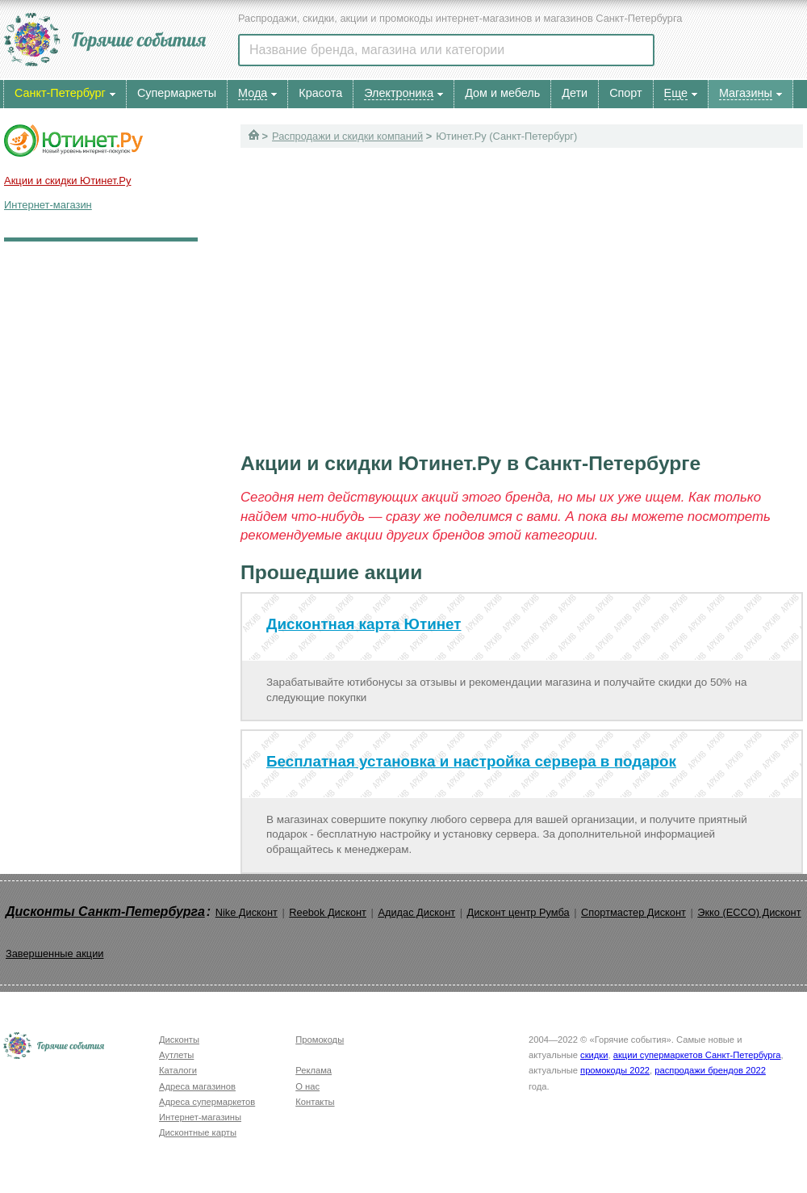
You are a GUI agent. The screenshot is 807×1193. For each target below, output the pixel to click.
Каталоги (178, 1070)
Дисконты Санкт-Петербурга (105, 911)
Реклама (313, 1070)
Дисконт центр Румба (518, 912)
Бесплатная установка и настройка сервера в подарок (471, 761)
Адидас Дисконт (416, 912)
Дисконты (179, 1039)
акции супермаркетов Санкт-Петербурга (697, 1055)
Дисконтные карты (197, 1132)
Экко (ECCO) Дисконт (749, 912)
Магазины (745, 92)
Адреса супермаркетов (207, 1102)
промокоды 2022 (615, 1070)
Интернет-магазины (200, 1117)
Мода (252, 92)
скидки (594, 1055)
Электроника (398, 92)
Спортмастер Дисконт (633, 912)
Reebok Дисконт (327, 912)
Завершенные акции (54, 953)
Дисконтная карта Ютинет (364, 623)
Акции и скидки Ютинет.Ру (67, 180)
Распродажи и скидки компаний (347, 136)
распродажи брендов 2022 (710, 1070)
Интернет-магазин (48, 205)
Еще (676, 92)
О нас (307, 1086)
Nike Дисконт (246, 912)
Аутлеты (176, 1055)
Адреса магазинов (197, 1086)
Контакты (314, 1102)
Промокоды (319, 1039)
